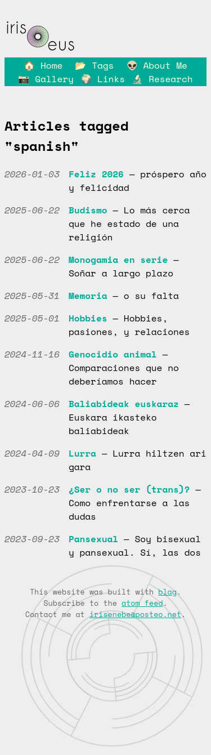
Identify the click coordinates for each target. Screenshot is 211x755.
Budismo (88, 210)
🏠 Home (43, 65)
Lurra (82, 453)
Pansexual (93, 539)
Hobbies (88, 318)
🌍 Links (102, 79)
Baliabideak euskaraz (124, 403)
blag (167, 591)
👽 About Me (157, 65)
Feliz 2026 (96, 174)
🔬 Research (162, 79)
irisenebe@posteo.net (135, 614)
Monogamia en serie (118, 259)
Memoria (88, 295)
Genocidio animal (113, 354)
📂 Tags (94, 65)
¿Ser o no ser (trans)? (129, 489)
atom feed (142, 603)
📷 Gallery (45, 79)
